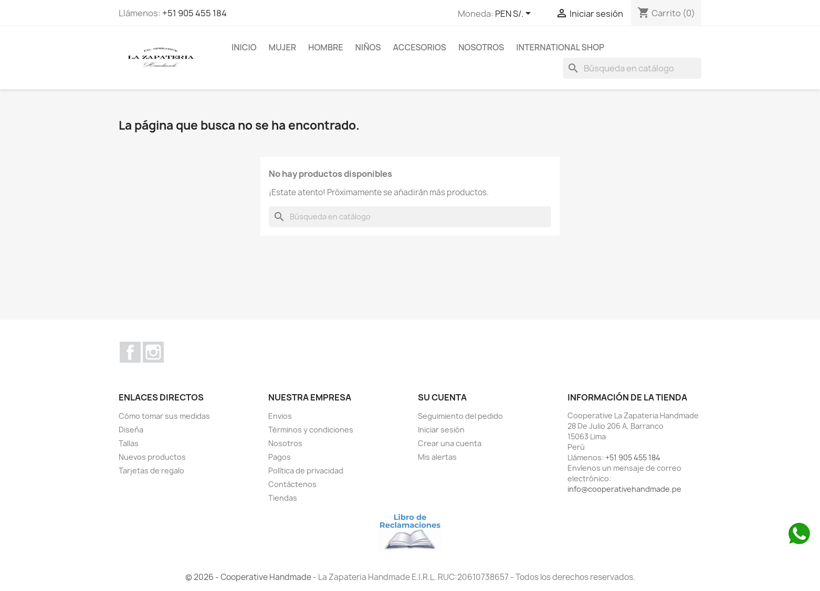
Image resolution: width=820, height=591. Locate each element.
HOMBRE (325, 47)
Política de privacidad (305, 471)
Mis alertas (437, 457)
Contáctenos (292, 484)
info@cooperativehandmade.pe (624, 489)
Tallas (129, 443)
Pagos (279, 457)
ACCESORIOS (420, 47)
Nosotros (481, 47)
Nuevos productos (152, 457)
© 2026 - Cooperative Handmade (249, 577)
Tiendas (282, 498)
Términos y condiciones (310, 430)
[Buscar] (632, 68)
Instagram (153, 352)
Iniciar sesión (441, 430)
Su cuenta (442, 397)
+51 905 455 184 (194, 13)
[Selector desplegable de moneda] (514, 14)
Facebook (130, 352)
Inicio (244, 47)
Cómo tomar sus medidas (164, 416)
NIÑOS (368, 47)
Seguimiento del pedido (460, 416)
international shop (560, 47)
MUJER (283, 47)
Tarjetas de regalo (151, 471)
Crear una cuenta (449, 443)
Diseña (131, 430)
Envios (280, 416)
